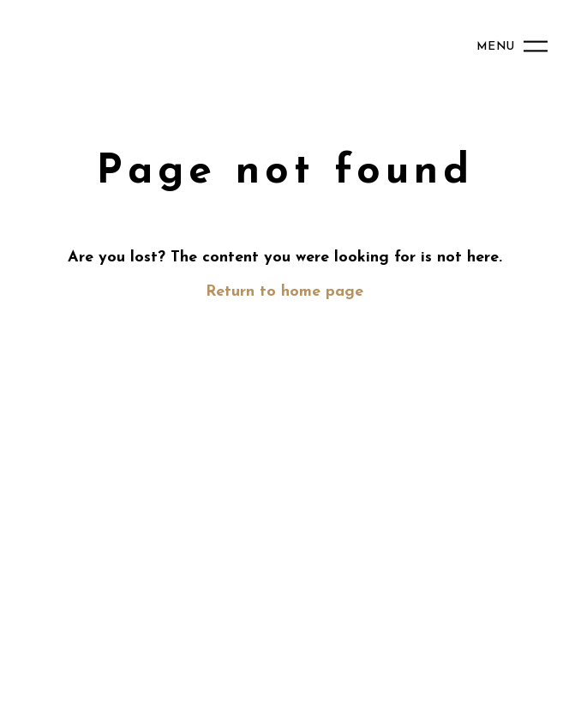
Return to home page (284, 292)
